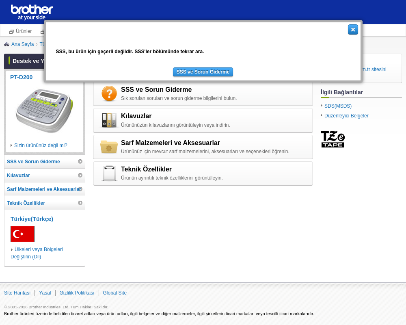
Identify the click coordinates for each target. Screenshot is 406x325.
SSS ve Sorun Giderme (203, 72)
